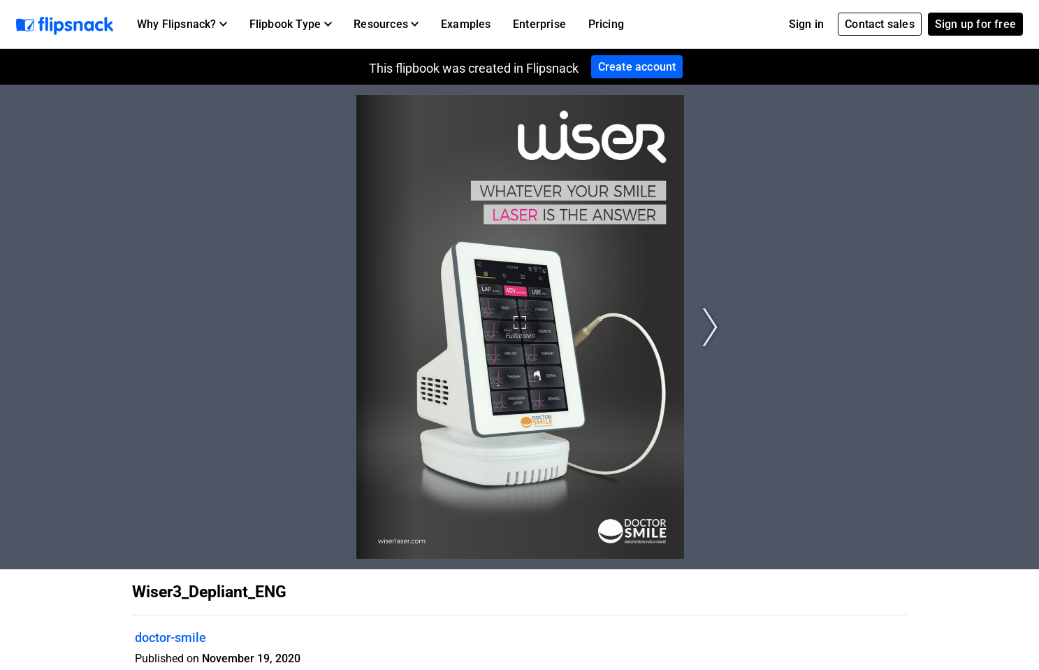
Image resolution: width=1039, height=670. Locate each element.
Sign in (806, 24)
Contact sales (880, 24)
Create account (637, 66)
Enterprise (539, 24)
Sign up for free (975, 24)
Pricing (606, 24)
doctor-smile (170, 637)
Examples (466, 24)
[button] (182, 24)
